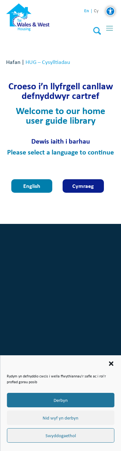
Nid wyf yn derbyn (60, 418)
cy (96, 11)
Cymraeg (83, 186)
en (86, 10)
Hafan (13, 62)
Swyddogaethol (60, 435)
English (31, 186)
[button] (111, 363)
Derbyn (61, 400)
